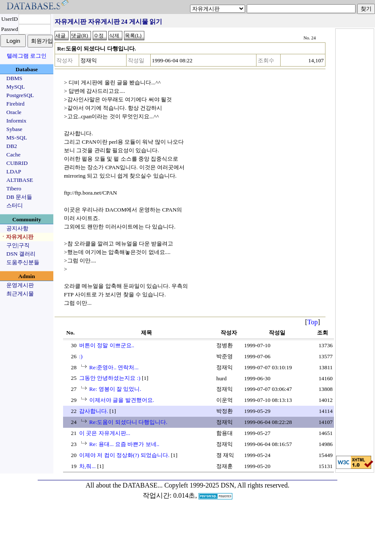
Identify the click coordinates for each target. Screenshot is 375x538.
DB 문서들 (19, 197)
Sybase (14, 129)
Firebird (15, 103)
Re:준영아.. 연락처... (114, 367)
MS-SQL (16, 137)
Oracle (14, 112)
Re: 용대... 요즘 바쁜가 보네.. (124, 444)
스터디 (14, 205)
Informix (16, 120)
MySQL (15, 87)
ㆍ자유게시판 (16, 237)
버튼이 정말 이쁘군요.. (106, 345)
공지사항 (17, 228)
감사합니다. (93, 411)
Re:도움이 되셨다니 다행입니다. (128, 422)
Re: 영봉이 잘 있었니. (115, 389)
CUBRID (17, 163)
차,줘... (87, 466)
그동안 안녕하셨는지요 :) (110, 378)
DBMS (14, 78)
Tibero (13, 188)
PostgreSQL (20, 95)
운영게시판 (20, 285)
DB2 (11, 146)
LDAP (13, 171)
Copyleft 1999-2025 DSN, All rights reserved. (227, 485)
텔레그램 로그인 (27, 56)
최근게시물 (20, 293)
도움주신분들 (22, 262)
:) (81, 356)
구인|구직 (18, 245)
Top (312, 322)
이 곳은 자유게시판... (104, 433)
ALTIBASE (19, 180)
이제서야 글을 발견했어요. (121, 400)
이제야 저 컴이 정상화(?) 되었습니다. (124, 455)
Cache (13, 154)
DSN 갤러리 (21, 254)
